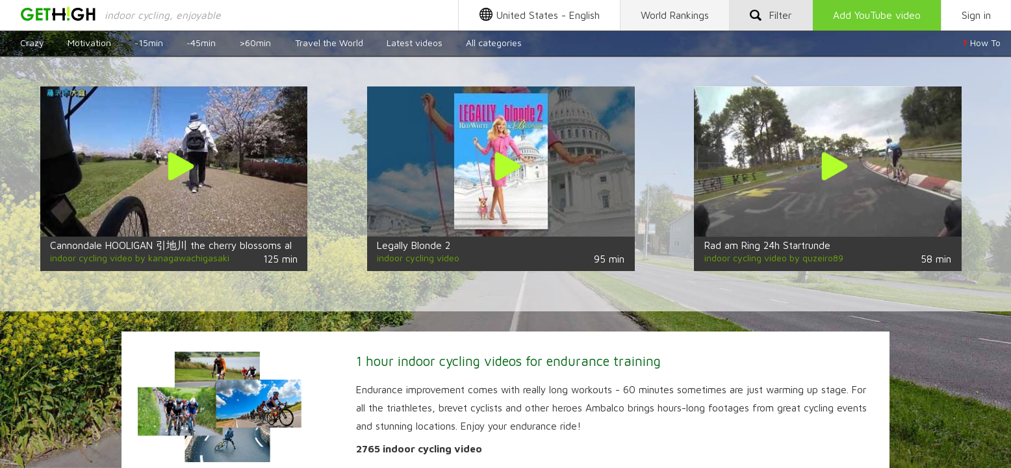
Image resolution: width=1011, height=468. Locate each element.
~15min (148, 42)
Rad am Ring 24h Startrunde (767, 245)
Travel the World (329, 42)
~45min (201, 42)
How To (981, 42)
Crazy (32, 42)
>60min (255, 42)
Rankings (675, 15)
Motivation (89, 42)
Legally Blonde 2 (413, 245)
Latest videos (414, 42)
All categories (494, 42)
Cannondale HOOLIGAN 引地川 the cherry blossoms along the (188, 245)
